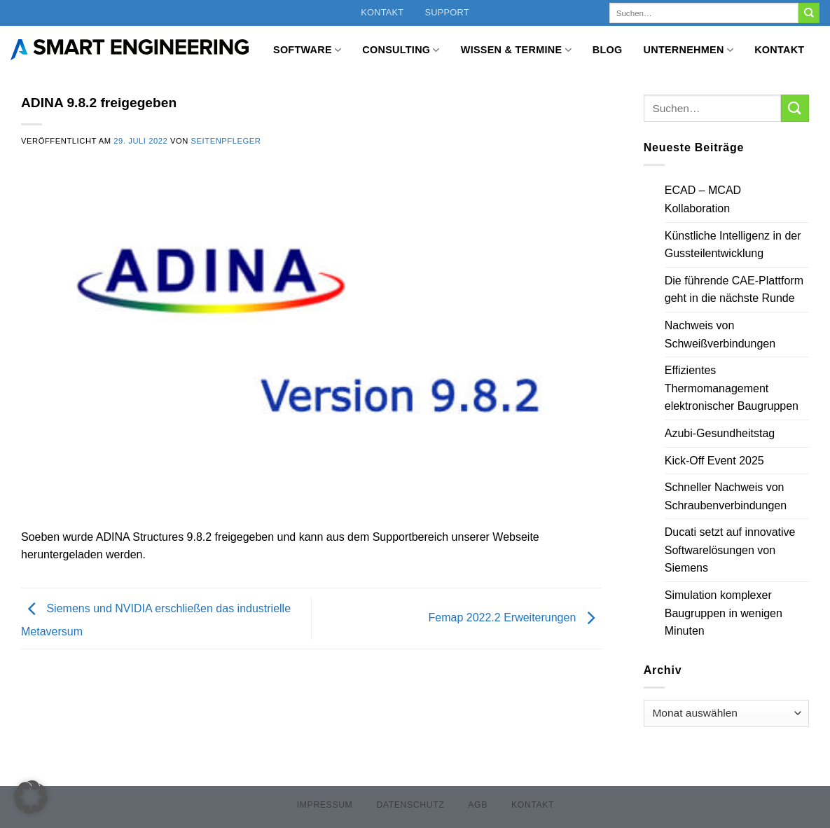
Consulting (400, 50)
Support (446, 12)
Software (307, 50)
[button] (31, 797)
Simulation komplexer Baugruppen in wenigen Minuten (723, 613)
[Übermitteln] (808, 13)
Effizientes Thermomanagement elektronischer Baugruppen (731, 388)
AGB (477, 805)
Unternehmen (689, 50)
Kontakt (382, 12)
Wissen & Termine (516, 50)
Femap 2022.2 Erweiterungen (515, 617)
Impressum (325, 805)
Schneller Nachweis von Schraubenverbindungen (726, 496)
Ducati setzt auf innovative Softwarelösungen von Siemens (730, 550)
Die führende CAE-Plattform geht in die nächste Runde (734, 290)
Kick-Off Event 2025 (714, 461)
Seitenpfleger (226, 141)
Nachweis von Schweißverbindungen (720, 334)
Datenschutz (410, 805)
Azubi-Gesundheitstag (720, 433)
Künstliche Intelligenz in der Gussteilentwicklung (733, 245)
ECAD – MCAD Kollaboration (703, 199)
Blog (608, 49)
